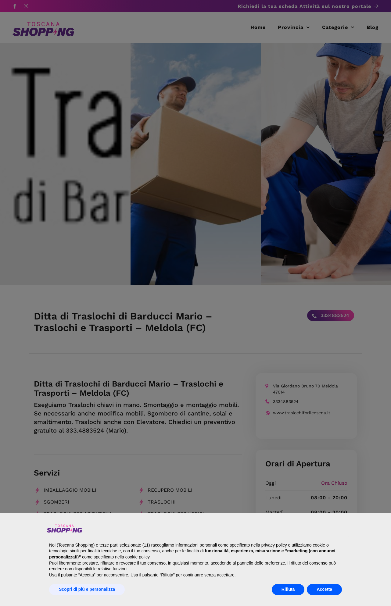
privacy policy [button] (274, 545)
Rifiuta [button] (288, 589)
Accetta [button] (324, 589)
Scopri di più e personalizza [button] (87, 589)
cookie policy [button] (137, 556)
